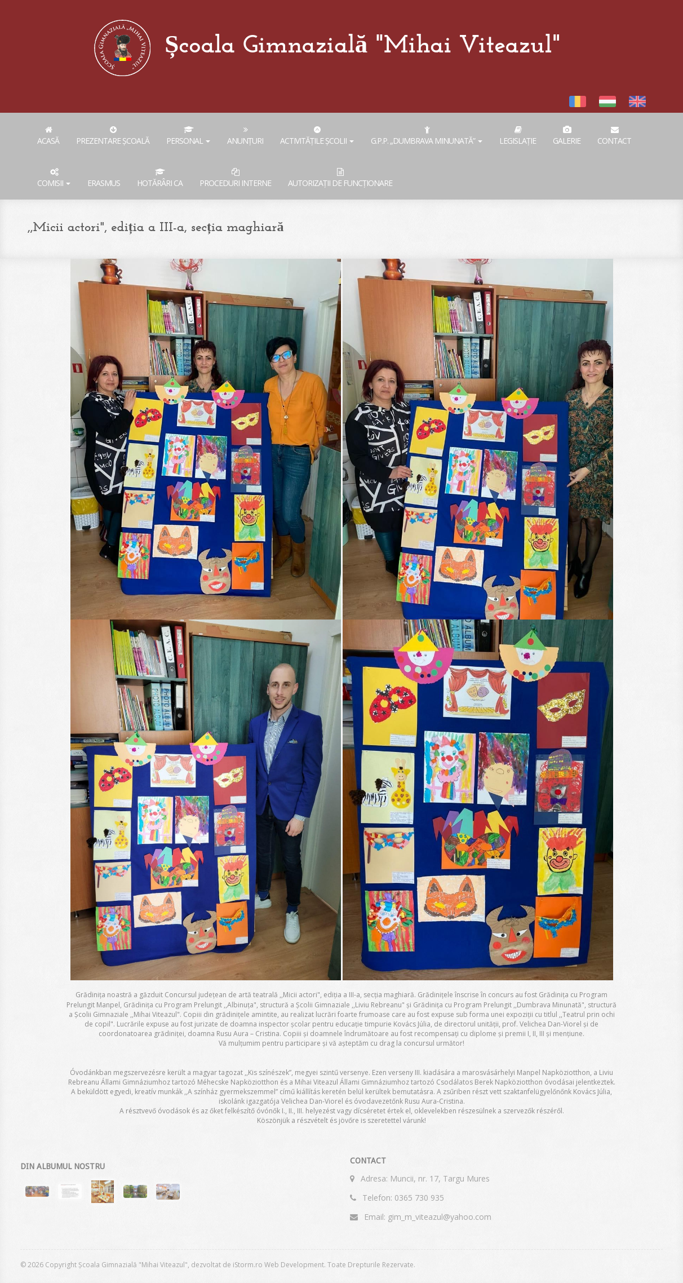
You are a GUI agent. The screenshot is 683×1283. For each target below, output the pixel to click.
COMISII (53, 178)
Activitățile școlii (317, 136)
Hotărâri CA (160, 178)
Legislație (517, 136)
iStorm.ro (248, 1264)
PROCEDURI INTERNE (235, 178)
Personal (188, 136)
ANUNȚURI (245, 136)
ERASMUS (103, 183)
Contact (614, 136)
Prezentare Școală (112, 136)
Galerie (566, 136)
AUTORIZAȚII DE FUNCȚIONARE (340, 178)
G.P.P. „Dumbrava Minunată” (426, 136)
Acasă (48, 136)
